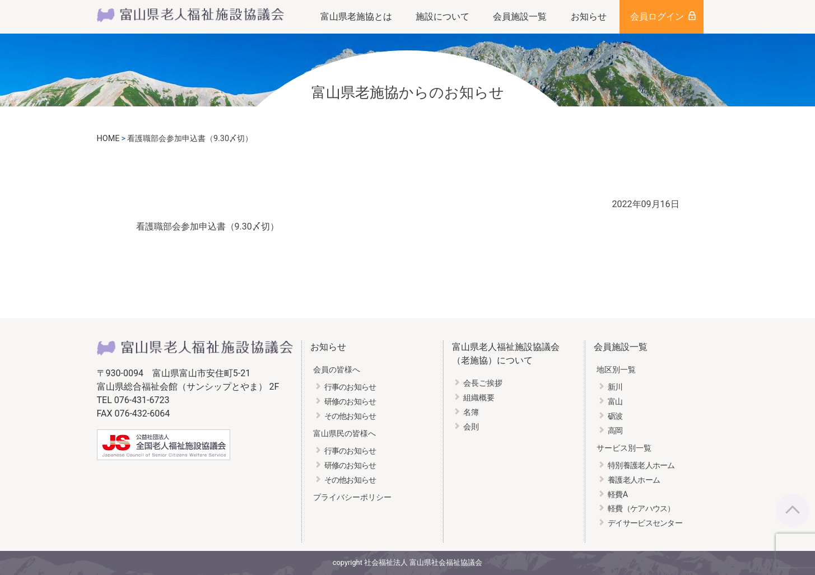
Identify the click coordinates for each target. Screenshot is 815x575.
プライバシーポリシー (352, 497)
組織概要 (479, 398)
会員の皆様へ (336, 370)
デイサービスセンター (645, 523)
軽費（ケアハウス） (641, 508)
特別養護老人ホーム (641, 465)
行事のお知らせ (350, 387)
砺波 (615, 416)
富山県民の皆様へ (344, 433)
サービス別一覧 (624, 448)
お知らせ (589, 16)
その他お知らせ (350, 416)
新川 (615, 387)
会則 (471, 427)
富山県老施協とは (356, 16)
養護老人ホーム (634, 480)
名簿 (471, 412)
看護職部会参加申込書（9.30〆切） (207, 226)
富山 (615, 401)
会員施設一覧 (520, 16)
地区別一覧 (616, 370)
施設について (442, 16)
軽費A (617, 494)
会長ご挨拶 (482, 383)
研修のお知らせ (350, 401)
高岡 (615, 431)
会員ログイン (657, 16)
